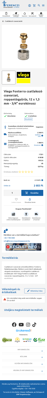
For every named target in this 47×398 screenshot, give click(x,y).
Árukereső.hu (23, 334)
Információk (24, 349)
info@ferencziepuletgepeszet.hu (17, 241)
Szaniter (24, 16)
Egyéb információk (23, 363)
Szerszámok (32, 16)
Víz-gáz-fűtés (41, 15)
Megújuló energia (16, 15)
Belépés (29, 5)
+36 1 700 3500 (9, 238)
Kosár (34, 5)
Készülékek (6, 16)
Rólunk (23, 356)
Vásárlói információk (23, 370)
